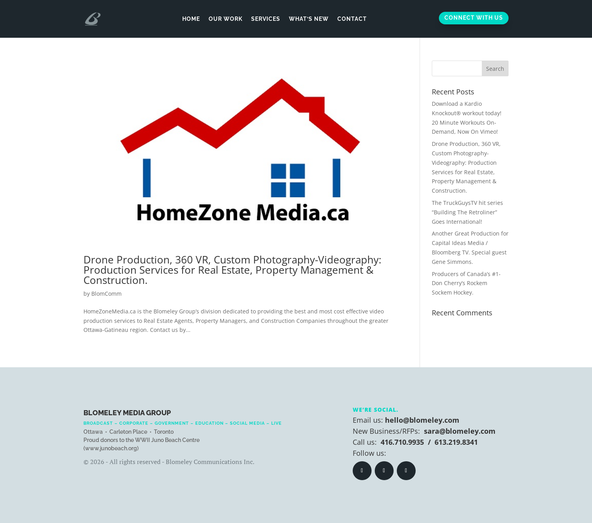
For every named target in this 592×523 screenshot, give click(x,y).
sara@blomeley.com (460, 431)
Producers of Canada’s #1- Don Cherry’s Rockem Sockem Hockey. (466, 283)
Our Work (225, 19)
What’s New (309, 19)
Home (191, 19)
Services (265, 19)
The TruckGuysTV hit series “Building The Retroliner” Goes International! (467, 212)
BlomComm (106, 293)
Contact (352, 19)
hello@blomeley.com (422, 420)
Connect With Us (473, 18)
